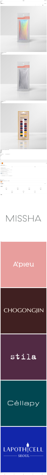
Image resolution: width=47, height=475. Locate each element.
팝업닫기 (0, 179)
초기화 (0, 163)
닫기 (0, 153)
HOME (23, 474)
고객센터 (35, 166)
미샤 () (1, 155)
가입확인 (6, 171)
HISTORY (42, 474)
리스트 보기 (35, 5)
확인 (2, 163)
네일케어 (0, 2)
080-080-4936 (7, 170)
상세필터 (45, 3)
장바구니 (46, 0)
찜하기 (46, 163)
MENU (4, 474)
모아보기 (43, 5)
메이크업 (0, 1)
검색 (44, 0)
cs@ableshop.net (3, 170)
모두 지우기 (45, 183)
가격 (0, 159)
